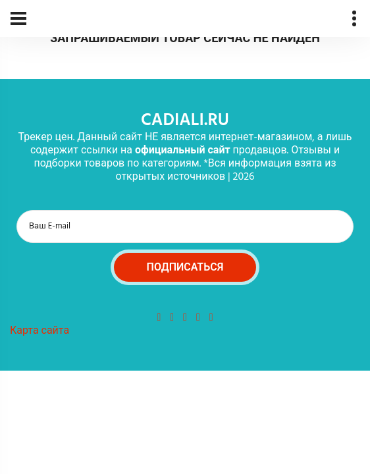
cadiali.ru (185, 120)
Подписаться (185, 267)
